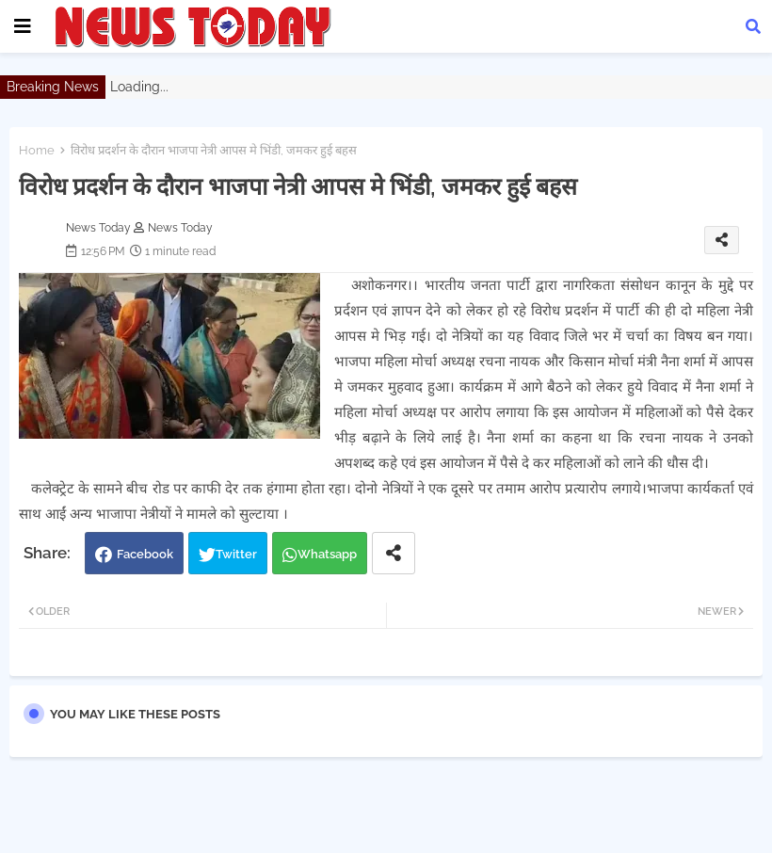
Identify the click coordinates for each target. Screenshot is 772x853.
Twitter (236, 554)
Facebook (145, 554)
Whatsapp (327, 554)
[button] (753, 26)
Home (37, 150)
